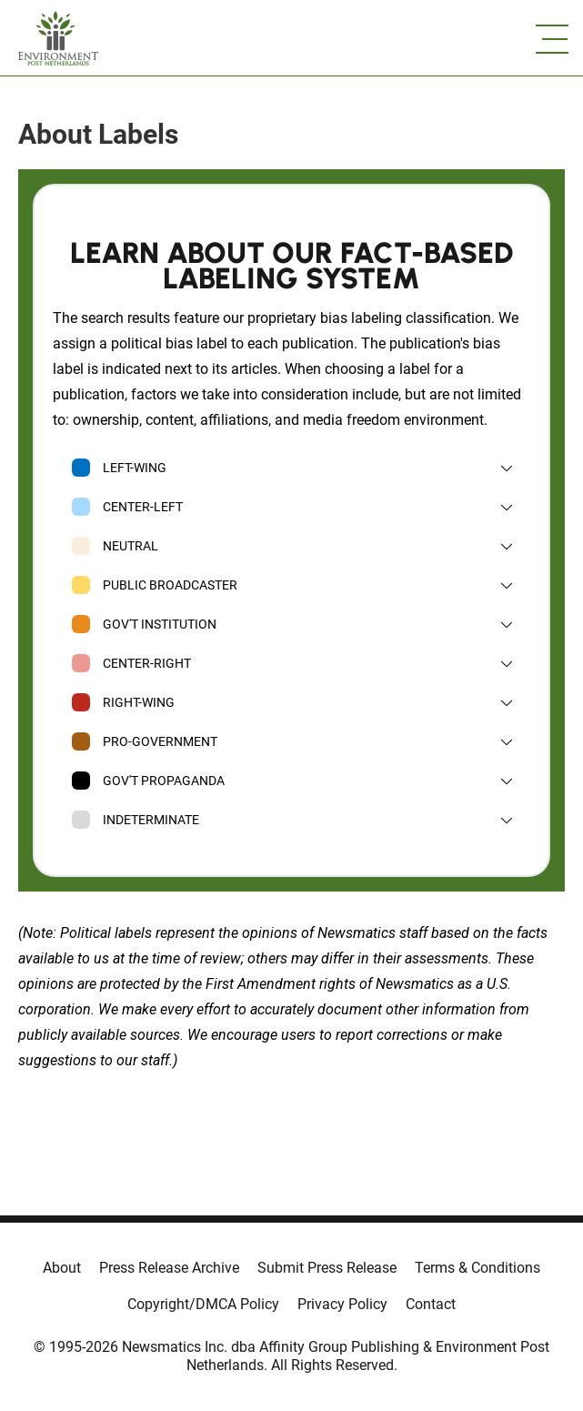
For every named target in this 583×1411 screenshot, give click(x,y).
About (62, 1267)
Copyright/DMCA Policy (203, 1304)
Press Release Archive (169, 1267)
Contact (431, 1304)
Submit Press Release (327, 1267)
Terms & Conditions (477, 1267)
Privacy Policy (342, 1304)
